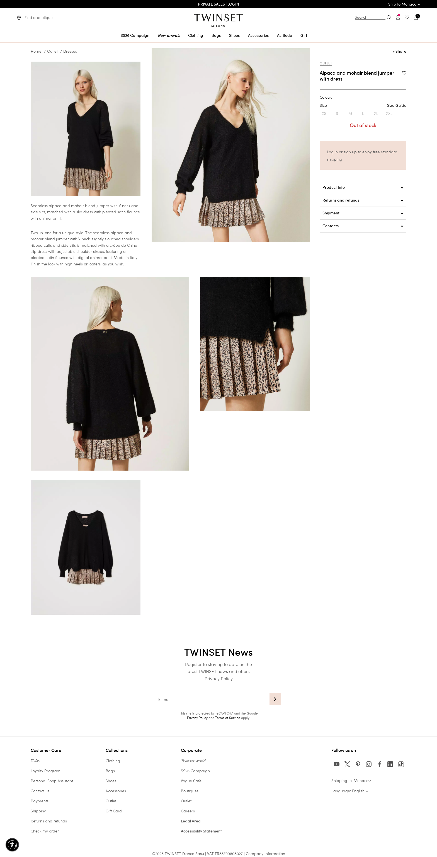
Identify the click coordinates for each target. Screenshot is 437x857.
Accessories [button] (258, 35)
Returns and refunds (49, 821)
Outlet (52, 51)
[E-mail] (212, 699)
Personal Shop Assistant (52, 780)
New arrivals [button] (169, 35)
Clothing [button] (195, 35)
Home (36, 51)
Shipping (39, 811)
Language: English (349, 790)
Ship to (404, 4)
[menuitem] (135, 34)
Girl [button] (303, 35)
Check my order (45, 831)
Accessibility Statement (201, 831)
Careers (188, 811)
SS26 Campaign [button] (135, 35)
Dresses (70, 51)
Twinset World (193, 760)
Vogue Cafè (191, 780)
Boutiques (189, 790)
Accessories (116, 790)
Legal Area (191, 821)
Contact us (40, 790)
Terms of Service (227, 717)
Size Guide (396, 105)
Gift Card (114, 811)
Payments (39, 800)
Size (363, 105)
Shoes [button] (234, 35)
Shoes (111, 780)
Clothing (113, 760)
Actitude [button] (284, 35)
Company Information (265, 853)
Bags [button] (216, 35)
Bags (110, 770)
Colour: (326, 97)
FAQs (35, 760)
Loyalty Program (45, 770)
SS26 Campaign (195, 770)
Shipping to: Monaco (351, 780)
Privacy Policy (219, 678)
